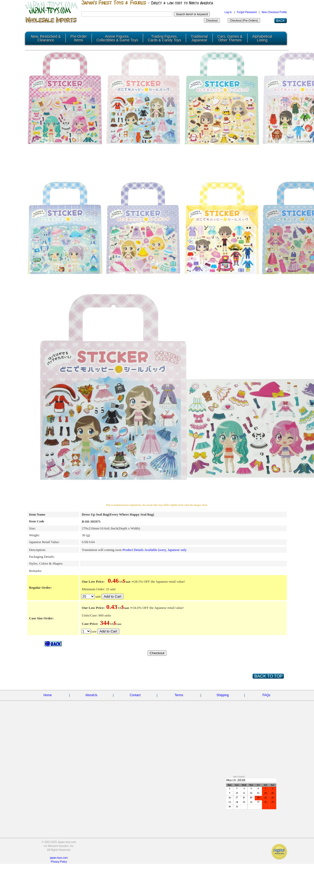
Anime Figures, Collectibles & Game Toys (117, 38)
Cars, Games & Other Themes (230, 38)
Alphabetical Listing (262, 38)
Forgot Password (247, 12)
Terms (179, 695)
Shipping (223, 695)
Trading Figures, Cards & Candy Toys (164, 38)
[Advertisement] (49, 760)
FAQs (266, 695)
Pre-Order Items (78, 38)
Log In (228, 12)
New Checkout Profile (274, 12)
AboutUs (91, 695)
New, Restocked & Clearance (46, 38)
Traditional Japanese (199, 38)
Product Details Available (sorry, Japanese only (154, 549)
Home (47, 695)
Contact (135, 695)
